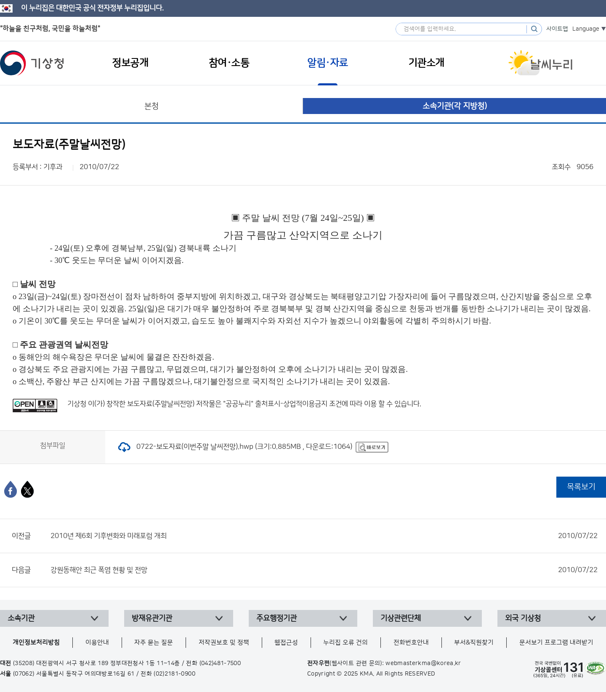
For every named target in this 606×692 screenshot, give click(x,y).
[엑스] (27, 489)
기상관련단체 (400, 618)
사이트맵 (557, 29)
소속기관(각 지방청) (455, 106)
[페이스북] (10, 489)
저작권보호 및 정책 (224, 642)
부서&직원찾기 (474, 642)
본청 (151, 106)
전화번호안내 (411, 642)
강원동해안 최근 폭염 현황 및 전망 (324, 570)
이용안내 (97, 642)
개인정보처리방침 (36, 642)
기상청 (32, 63)
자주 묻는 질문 (153, 642)
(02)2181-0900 (174, 674)
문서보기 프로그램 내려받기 (556, 642)
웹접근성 (286, 642)
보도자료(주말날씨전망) (160, 404)
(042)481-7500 (220, 663)
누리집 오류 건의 (345, 642)
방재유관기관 (152, 618)
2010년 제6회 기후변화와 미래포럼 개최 (324, 536)
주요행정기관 (276, 618)
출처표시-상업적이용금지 (292, 404)
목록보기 (581, 487)
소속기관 (21, 618)
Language (585, 29)
